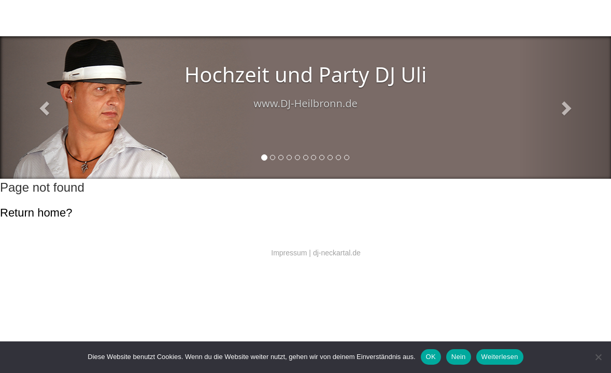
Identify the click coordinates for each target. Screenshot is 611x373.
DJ (119, 18)
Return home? (36, 212)
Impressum (289, 253)
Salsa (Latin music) (149, 18)
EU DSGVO (297, 18)
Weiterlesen (499, 357)
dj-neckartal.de (337, 253)
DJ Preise (234, 18)
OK (431, 357)
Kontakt (209, 18)
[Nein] (598, 357)
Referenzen (264, 18)
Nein (458, 357)
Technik (186, 18)
